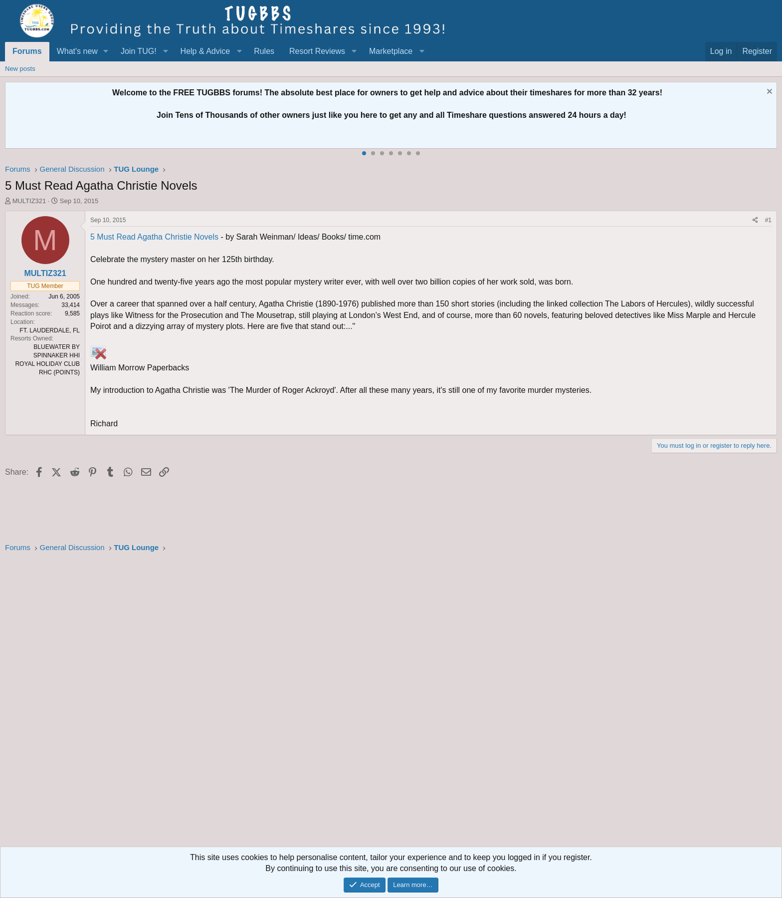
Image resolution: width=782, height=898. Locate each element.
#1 (768, 220)
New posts (20, 68)
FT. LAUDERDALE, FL (49, 330)
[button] (106, 51)
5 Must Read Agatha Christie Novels (154, 237)
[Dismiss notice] (768, 92)
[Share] (755, 220)
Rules (264, 51)
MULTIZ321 (29, 201)
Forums (27, 51)
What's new (77, 51)
